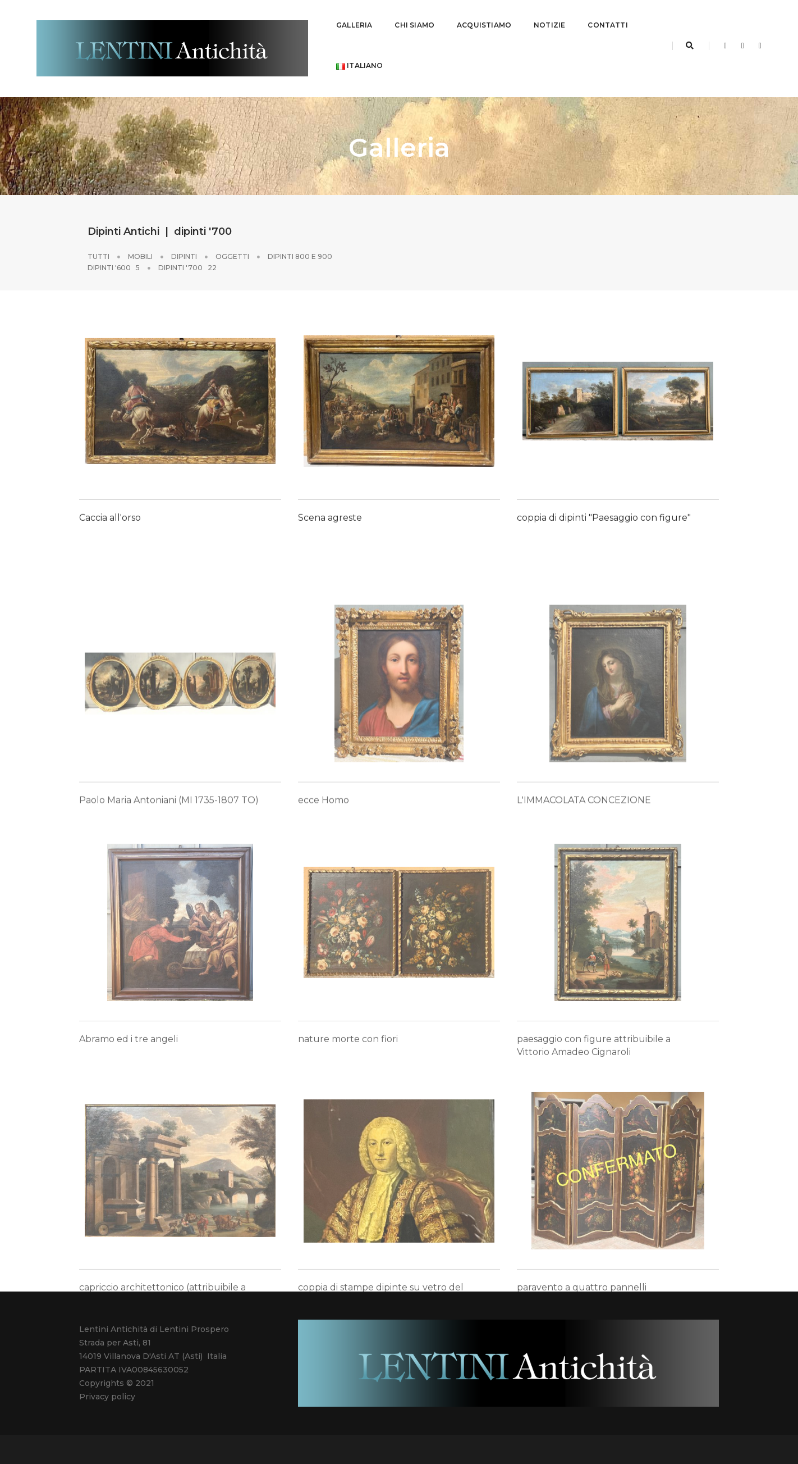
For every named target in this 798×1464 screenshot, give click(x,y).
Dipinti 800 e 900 (300, 246)
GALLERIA (354, 20)
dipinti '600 (114, 257)
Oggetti (232, 246)
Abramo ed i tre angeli (128, 1154)
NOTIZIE (549, 20)
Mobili (140, 246)
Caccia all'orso (110, 554)
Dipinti (184, 246)
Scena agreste (330, 554)
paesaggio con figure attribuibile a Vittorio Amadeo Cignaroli (594, 1161)
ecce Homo (323, 908)
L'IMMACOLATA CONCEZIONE (584, 908)
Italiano (359, 60)
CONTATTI (607, 20)
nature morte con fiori (348, 1154)
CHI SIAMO (414, 20)
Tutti (98, 246)
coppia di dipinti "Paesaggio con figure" (604, 554)
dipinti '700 (187, 257)
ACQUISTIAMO (484, 20)
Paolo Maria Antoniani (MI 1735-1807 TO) (169, 908)
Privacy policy (107, 1386)
